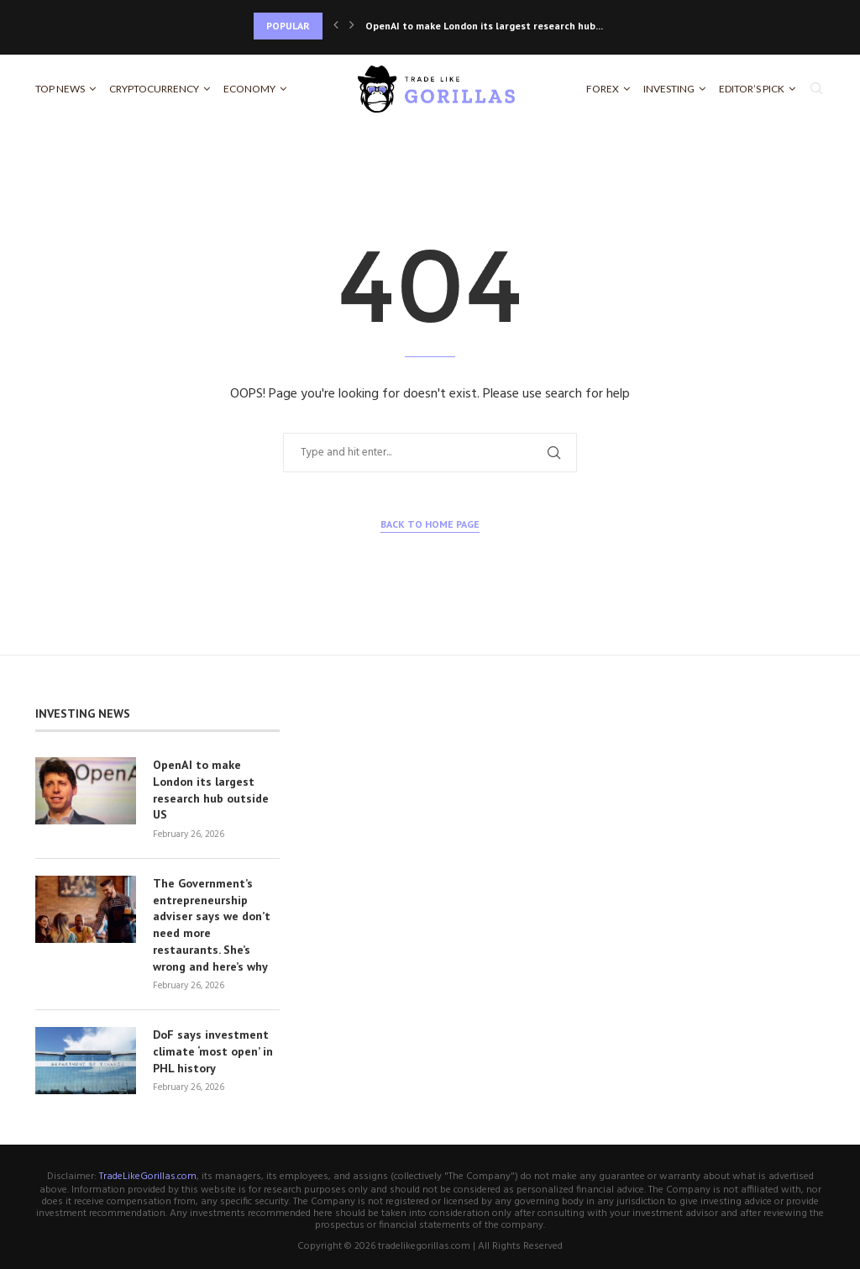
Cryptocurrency (154, 88)
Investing (669, 88)
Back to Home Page (430, 524)
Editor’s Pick (751, 88)
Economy (249, 88)
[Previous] (336, 26)
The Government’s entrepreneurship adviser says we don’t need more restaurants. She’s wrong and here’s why (211, 923)
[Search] (816, 89)
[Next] (352, 26)
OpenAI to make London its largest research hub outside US (211, 789)
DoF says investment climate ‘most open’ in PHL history (213, 1049)
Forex (602, 88)
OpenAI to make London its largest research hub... (484, 25)
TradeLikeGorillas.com (148, 1174)
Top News (60, 88)
